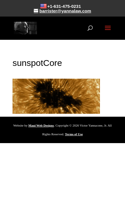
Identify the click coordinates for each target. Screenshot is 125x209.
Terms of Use (74, 134)
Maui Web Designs (41, 125)
